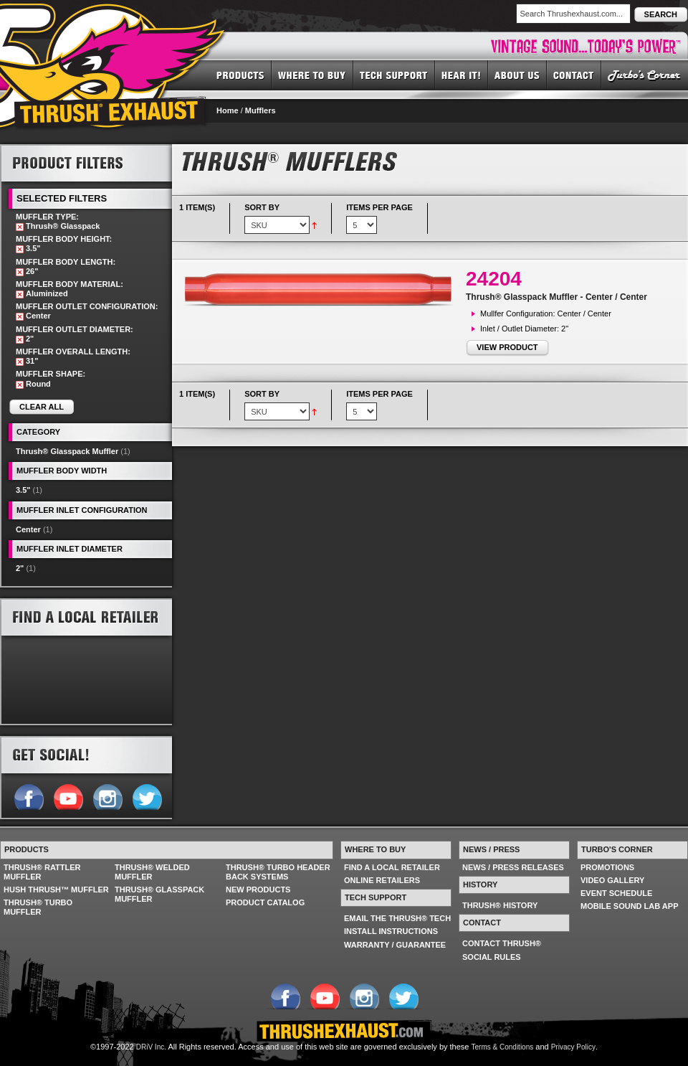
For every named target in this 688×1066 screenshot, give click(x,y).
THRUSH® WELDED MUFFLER (152, 872)
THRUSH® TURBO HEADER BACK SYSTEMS (278, 872)
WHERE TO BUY (312, 74)
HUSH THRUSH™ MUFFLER (56, 889)
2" (20, 568)
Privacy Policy (573, 1047)
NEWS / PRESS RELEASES (513, 867)
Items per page (379, 207)
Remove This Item (20, 227)
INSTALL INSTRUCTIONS (391, 931)
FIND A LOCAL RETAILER (392, 867)
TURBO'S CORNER (644, 74)
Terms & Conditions (503, 1047)
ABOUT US (517, 74)
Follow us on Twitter (146, 795)
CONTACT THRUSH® (501, 943)
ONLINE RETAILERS (382, 880)
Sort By (262, 207)
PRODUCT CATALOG (265, 902)
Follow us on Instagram (107, 795)
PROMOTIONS (607, 867)
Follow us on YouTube (67, 795)
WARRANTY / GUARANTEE (395, 944)
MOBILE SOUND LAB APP (629, 906)
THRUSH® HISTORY (500, 905)
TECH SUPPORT (394, 74)
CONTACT (574, 74)
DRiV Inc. (151, 1047)
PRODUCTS (240, 74)
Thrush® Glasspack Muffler (67, 451)
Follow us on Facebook (28, 795)
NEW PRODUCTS (258, 889)
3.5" (23, 490)
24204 (494, 279)
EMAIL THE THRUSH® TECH (397, 918)
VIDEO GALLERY (612, 880)
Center (28, 529)
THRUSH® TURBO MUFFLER (38, 907)
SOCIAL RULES (491, 957)
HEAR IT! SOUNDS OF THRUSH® (461, 74)
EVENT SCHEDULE (616, 893)
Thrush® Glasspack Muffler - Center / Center (556, 297)
